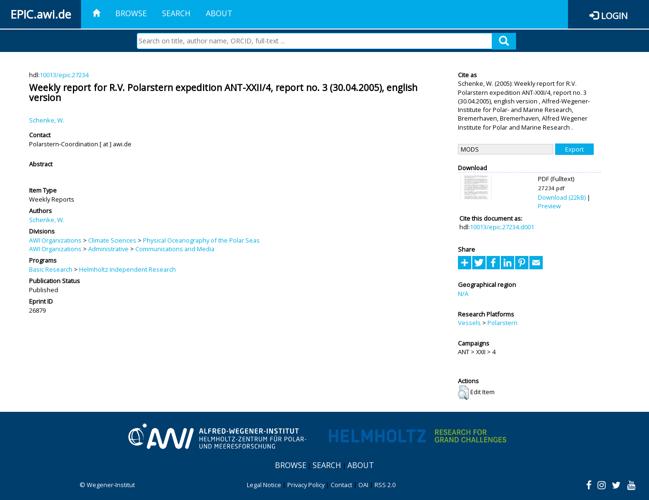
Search (176, 13)
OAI (363, 484)
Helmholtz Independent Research (127, 269)
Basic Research (50, 269)
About (219, 13)
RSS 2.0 (385, 484)
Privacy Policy (305, 484)
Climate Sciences (112, 240)
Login (614, 15)
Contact (341, 484)
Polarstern (502, 322)
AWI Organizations (55, 240)
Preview (549, 206)
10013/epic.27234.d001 (502, 227)
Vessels (469, 322)
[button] (463, 393)
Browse (131, 13)
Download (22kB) (562, 197)
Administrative (108, 249)
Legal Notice (264, 484)
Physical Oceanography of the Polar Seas (201, 240)
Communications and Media (174, 249)
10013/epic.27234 (64, 75)
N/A (463, 293)
